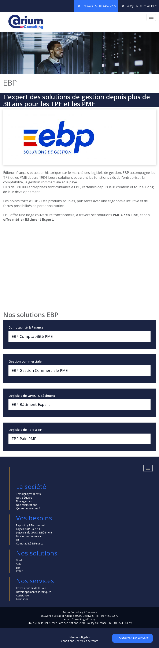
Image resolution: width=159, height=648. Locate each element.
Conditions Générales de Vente (79, 641)
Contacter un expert (132, 638)
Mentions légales (80, 637)
